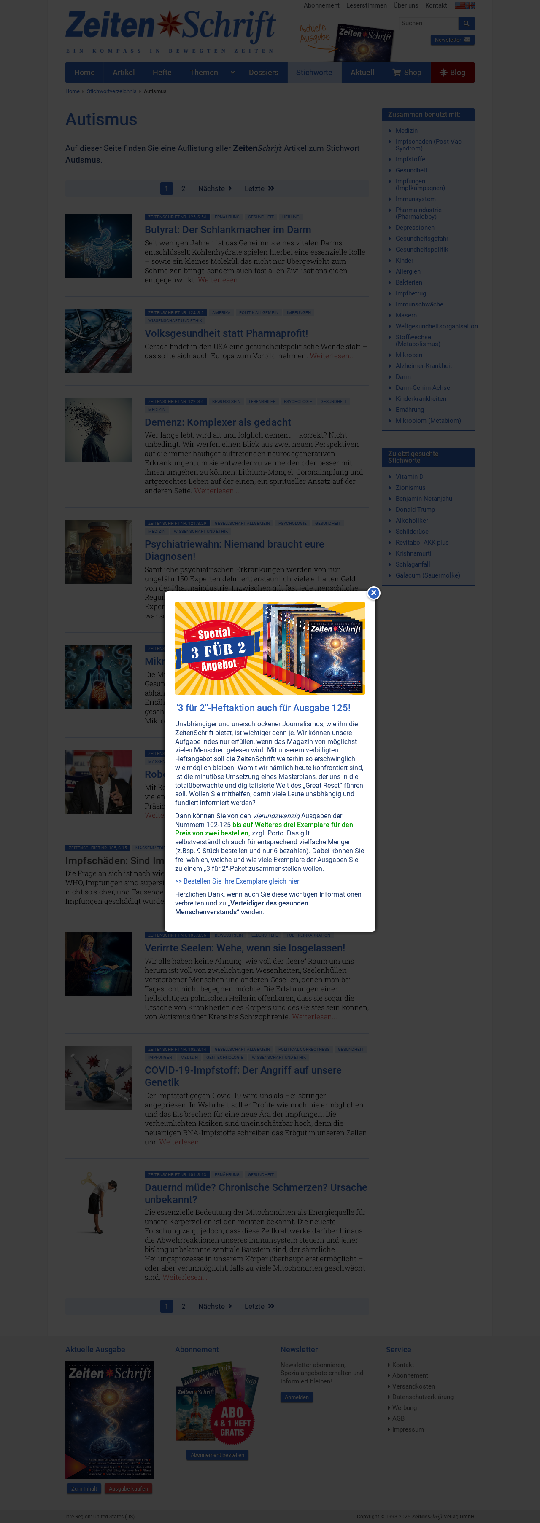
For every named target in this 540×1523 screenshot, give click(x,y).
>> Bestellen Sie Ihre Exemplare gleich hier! (238, 881)
